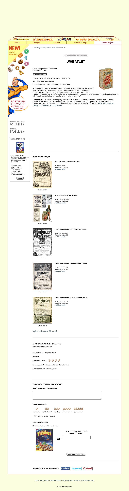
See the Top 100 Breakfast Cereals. (43, 81)
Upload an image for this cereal (45, 331)
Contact (46, 481)
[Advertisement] (64, 18)
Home (17, 43)
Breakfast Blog (80, 43)
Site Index (77, 481)
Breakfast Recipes (55, 481)
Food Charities (85, 481)
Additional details (60, 169)
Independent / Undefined (50, 48)
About (41, 481)
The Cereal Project (67, 481)
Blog (92, 481)
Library (57, 43)
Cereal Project (107, 43)
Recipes (37, 43)
